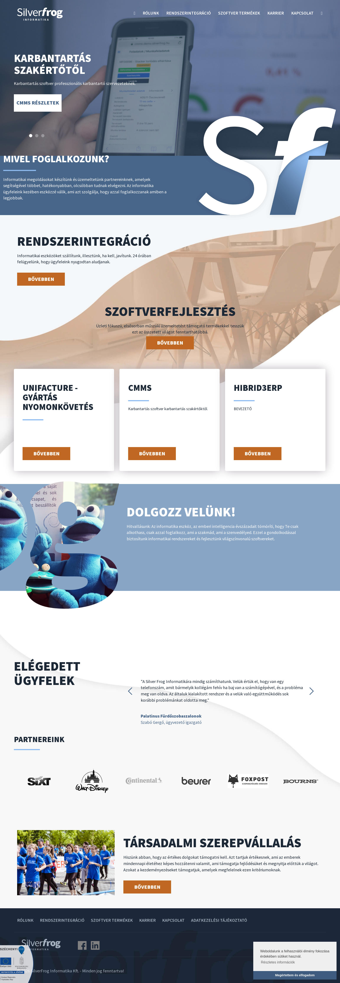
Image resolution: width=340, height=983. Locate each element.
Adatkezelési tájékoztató (219, 920)
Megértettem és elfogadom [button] (295, 975)
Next (312, 691)
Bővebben (41, 279)
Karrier (275, 13)
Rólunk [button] (151, 13)
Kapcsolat (302, 13)
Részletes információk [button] (278, 962)
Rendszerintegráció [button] (188, 13)
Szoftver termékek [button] (239, 13)
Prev (131, 691)
